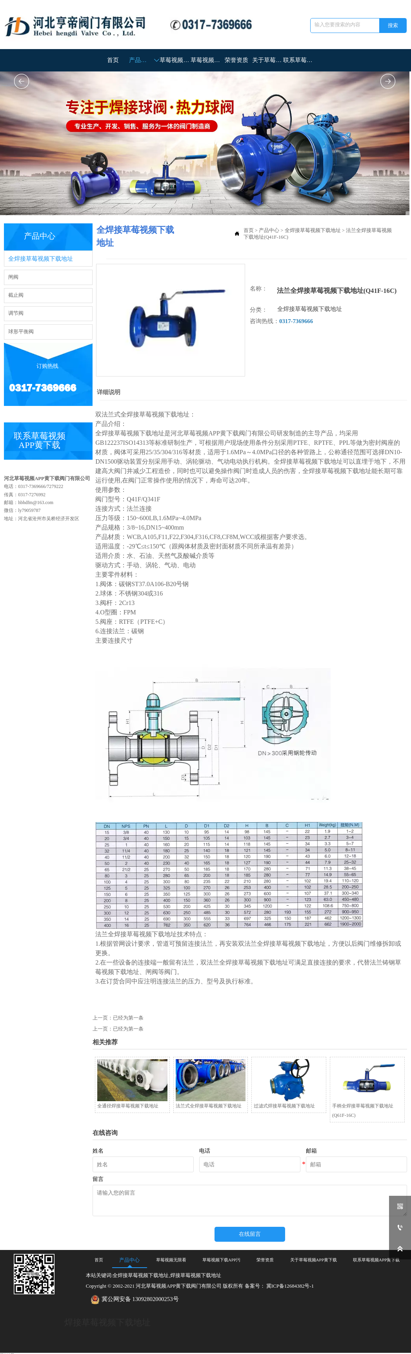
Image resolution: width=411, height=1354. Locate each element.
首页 (249, 230)
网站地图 (7, 1351)
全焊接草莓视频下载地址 (313, 230)
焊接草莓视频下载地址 (107, 1318)
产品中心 (269, 230)
